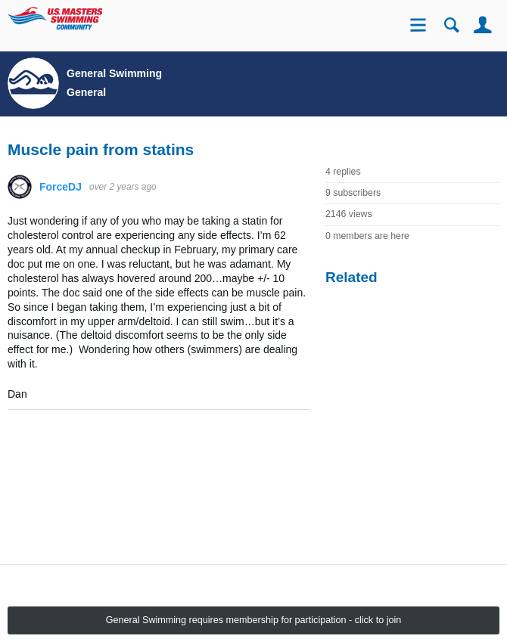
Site (420, 27)
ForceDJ (60, 187)
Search (451, 25)
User (482, 25)
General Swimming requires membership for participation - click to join (254, 620)
